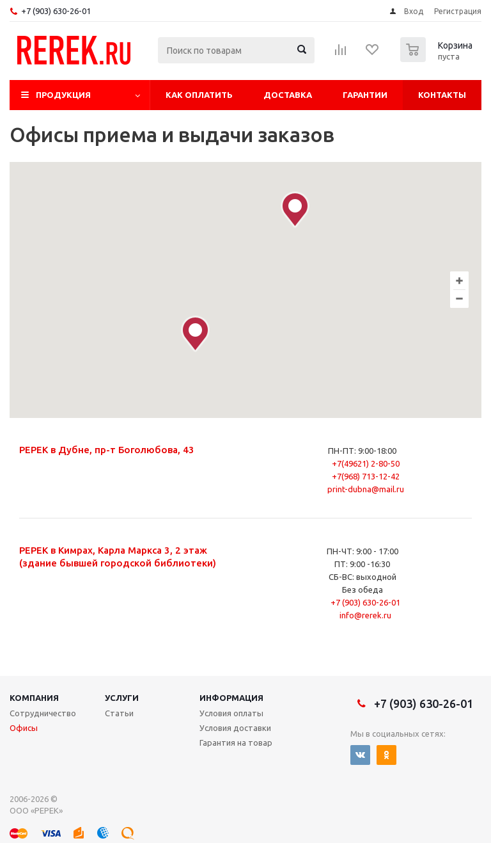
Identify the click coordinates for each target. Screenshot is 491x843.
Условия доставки (235, 727)
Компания (34, 697)
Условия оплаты (231, 713)
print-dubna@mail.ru (365, 489)
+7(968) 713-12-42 (366, 476)
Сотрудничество (43, 713)
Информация (231, 697)
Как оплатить (199, 94)
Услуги (122, 697)
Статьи (119, 713)
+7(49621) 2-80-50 (366, 463)
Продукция (63, 94)
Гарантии (365, 94)
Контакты (442, 94)
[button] (195, 334)
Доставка (287, 94)
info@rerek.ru (365, 615)
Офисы (24, 727)
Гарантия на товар (235, 742)
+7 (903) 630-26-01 (56, 10)
